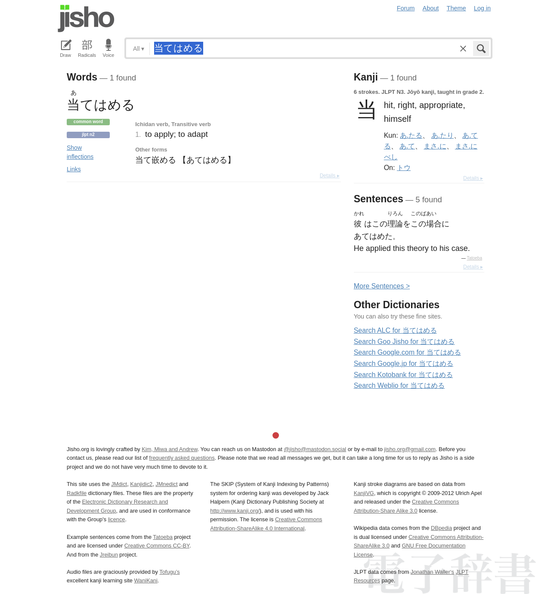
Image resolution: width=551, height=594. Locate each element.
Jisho (86, 18)
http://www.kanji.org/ (235, 510)
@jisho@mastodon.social (315, 449)
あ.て (407, 146)
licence (116, 519)
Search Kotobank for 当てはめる (403, 374)
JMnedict (166, 484)
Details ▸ (330, 176)
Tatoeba (474, 258)
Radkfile (77, 493)
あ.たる (411, 135)
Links (74, 169)
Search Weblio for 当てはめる (399, 385)
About (431, 8)
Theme (456, 8)
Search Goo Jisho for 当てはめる (404, 341)
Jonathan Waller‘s (432, 572)
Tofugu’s (169, 572)
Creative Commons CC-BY (156, 545)
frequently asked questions (181, 458)
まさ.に (435, 146)
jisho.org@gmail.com (410, 449)
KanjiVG (364, 493)
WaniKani (146, 580)
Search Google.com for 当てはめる (407, 352)
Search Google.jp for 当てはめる (403, 363)
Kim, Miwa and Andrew (169, 449)
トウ (404, 167)
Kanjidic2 (141, 484)
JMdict (119, 484)
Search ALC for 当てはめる (395, 330)
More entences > (382, 286)
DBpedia (441, 528)
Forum (406, 8)
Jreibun (109, 554)
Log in (482, 8)
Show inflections (80, 152)
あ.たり (442, 135)
